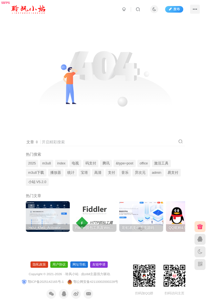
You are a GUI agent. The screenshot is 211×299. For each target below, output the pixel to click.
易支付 (173, 173)
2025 (32, 163)
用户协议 (59, 264)
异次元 (140, 173)
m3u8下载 (36, 173)
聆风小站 (72, 274)
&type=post (124, 163)
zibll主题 (91, 274)
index (61, 163)
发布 (174, 9)
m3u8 (46, 163)
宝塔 (84, 173)
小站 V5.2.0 (37, 182)
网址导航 (79, 264)
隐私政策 (39, 264)
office (144, 163)
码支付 (90, 163)
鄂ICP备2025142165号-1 (42, 281)
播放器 (55, 173)
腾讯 (106, 163)
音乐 (125, 173)
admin (156, 173)
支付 (111, 173)
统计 (70, 173)
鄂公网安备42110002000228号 (92, 281)
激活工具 (161, 163)
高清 (97, 173)
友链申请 (99, 264)
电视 (75, 163)
